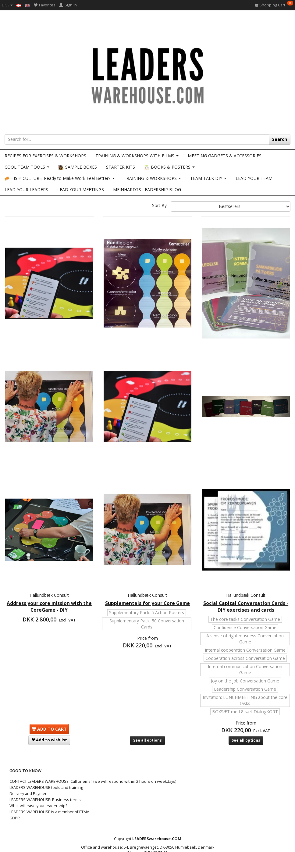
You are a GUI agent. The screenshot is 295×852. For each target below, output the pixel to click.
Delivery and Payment (29, 773)
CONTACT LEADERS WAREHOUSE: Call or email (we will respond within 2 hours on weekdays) (92, 761)
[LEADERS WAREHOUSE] (147, 74)
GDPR (14, 797)
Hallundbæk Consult (49, 561)
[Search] (279, 139)
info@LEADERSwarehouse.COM (151, 838)
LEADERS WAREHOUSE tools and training (46, 767)
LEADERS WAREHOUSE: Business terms (45, 779)
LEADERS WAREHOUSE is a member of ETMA (49, 791)
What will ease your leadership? (38, 785)
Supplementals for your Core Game (147, 572)
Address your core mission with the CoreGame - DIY (49, 572)
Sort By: (160, 205)
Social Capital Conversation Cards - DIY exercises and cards (245, 572)
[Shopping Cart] (274, 5)
